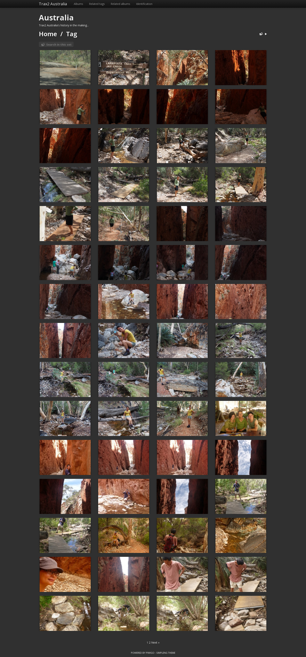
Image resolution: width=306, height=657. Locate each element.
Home (48, 34)
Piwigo (150, 652)
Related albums (120, 4)
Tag (71, 34)
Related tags (97, 4)
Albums (78, 4)
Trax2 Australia (53, 3)
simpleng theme (165, 652)
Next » (155, 642)
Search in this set (59, 44)
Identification (144, 4)
